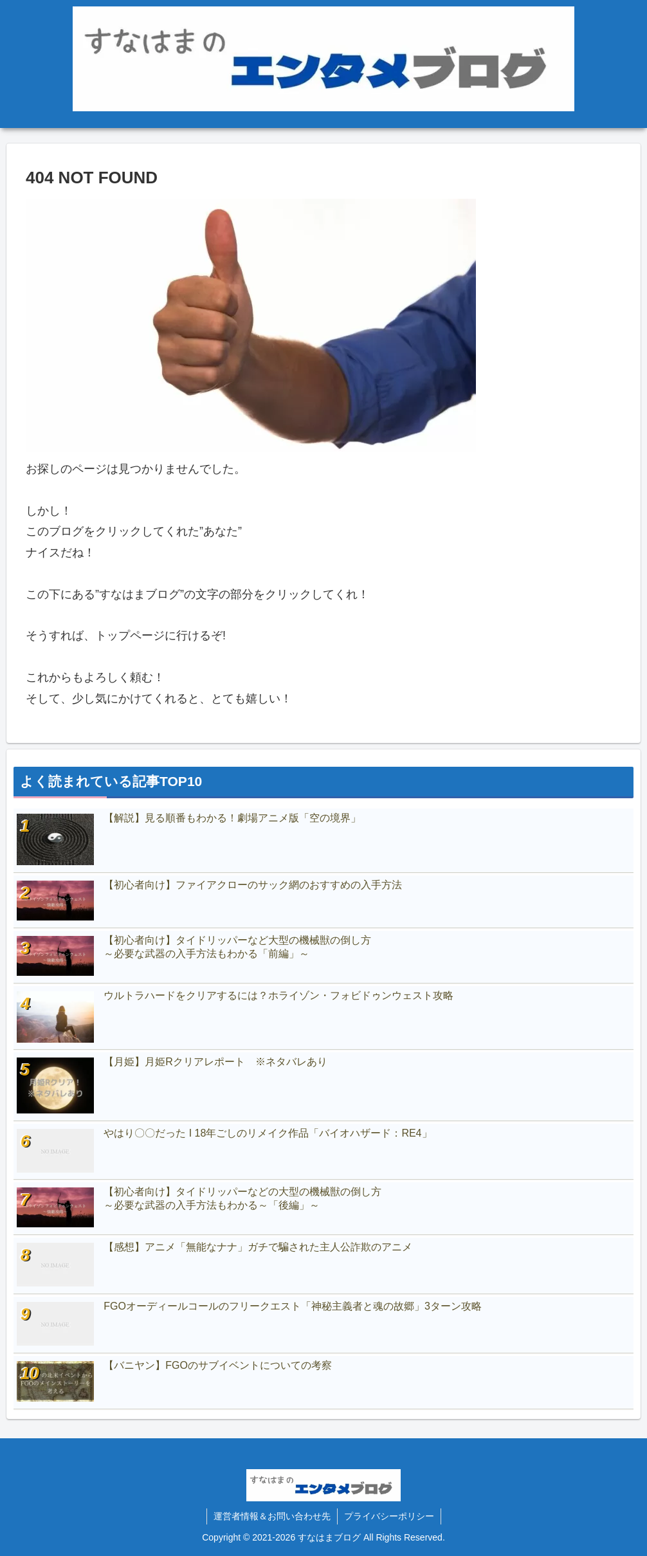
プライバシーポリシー (389, 1516)
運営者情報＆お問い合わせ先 (272, 1516)
